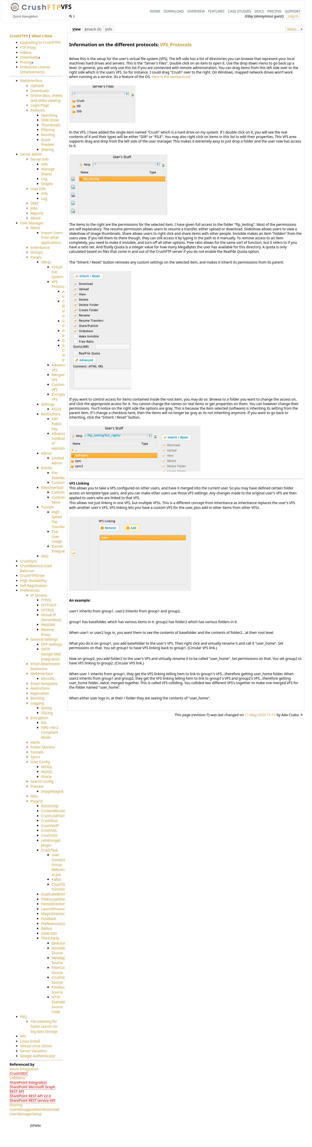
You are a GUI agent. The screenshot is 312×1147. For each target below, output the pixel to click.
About (36, 218)
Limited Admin (58, 461)
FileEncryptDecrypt (56, 899)
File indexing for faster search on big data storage (44, 1026)
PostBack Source (59, 990)
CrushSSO (49, 835)
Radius (46, 928)
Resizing (48, 134)
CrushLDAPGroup (55, 815)
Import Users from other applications (52, 237)
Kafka (56, 879)
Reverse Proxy (47, 632)
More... (293, 29)
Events (46, 468)
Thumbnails (50, 125)
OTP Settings (51, 644)
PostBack (48, 918)
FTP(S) (46, 600)
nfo (108, 29)
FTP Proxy (28, 47)
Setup (46, 262)
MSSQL (47, 766)
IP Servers (39, 595)
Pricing (274, 11)
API (23, 1036)
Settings (47, 404)
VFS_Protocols (176, 45)
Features (216, 11)
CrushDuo (49, 820)
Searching (49, 115)
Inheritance (40, 247)
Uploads (37, 85)
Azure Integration (24, 1069)
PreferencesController (59, 923)
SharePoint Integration (28, 1082)
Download (174, 11)
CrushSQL (49, 830)
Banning (37, 698)
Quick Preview (47, 142)
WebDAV (48, 624)
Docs (259, 11)
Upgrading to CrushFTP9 (40, 42)
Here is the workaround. (171, 76)
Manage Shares (48, 172)
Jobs (34, 208)
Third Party (50, 938)
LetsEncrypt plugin (50, 843)
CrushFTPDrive (32, 575)
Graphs (47, 183)
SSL (44, 722)
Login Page (40, 105)
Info (44, 164)
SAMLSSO (49, 933)
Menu (35, 228)
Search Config (42, 781)
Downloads (29, 57)
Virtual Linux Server (36, 1046)
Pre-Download (60, 475)
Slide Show (50, 120)
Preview (37, 786)
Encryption (39, 717)
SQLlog (47, 712)
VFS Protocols (59, 284)
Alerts (35, 742)
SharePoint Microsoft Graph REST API (32, 1089)
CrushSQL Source (60, 980)
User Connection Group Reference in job (61, 865)
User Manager (32, 223)
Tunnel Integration (61, 549)
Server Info (40, 159)
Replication (40, 693)
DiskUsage (60, 943)
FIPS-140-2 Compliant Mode (49, 732)
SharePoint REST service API (32, 1100)
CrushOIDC (19, 1073)
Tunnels (47, 507)
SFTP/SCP (48, 605)
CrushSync (28, 561)
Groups (37, 252)
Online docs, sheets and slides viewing (47, 98)
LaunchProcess (53, 908)
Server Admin (31, 154)
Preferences (30, 590)
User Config (40, 761)
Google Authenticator (37, 1055)
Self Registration (33, 585)
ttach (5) (92, 29)
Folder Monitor (43, 747)
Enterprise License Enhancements (35, 70)
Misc (45, 556)
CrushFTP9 (19, 36)
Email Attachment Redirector (45, 666)
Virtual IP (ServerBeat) (51, 617)
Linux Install (30, 1041)
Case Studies (239, 11)
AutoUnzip (49, 806)
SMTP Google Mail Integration (51, 654)
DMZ (34, 203)
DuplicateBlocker (55, 894)
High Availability (33, 580)
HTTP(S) (47, 610)
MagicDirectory (53, 913)
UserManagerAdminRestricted (34, 1109)
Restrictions (50, 414)
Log (44, 179)
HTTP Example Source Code (59, 1004)
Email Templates (44, 683)
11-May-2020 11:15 (260, 714)
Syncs (35, 757)
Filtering (48, 130)
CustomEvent (62, 482)
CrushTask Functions (60, 887)
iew (76, 29)
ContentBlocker (54, 810)
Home (155, 11)
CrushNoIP (50, 825)
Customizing (62, 492)
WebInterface (31, 81)
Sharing (47, 149)
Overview (196, 11)
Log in (293, 16)
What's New (41, 36)
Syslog (46, 708)
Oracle (46, 776)
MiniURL (48, 678)
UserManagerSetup (26, 1114)
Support (292, 11)
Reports (37, 213)
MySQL (47, 771)
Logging (37, 703)
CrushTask (49, 850)
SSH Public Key (57, 424)
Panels (36, 257)
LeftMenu (17, 1078)
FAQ (23, 1016)
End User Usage (57, 536)
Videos (25, 52)
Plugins (37, 801)
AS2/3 (56, 409)
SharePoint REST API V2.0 (30, 1096)
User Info (38, 188)
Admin (46, 453)
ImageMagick (52, 791)
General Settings (44, 639)
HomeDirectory (53, 904)
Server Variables (33, 1050)
